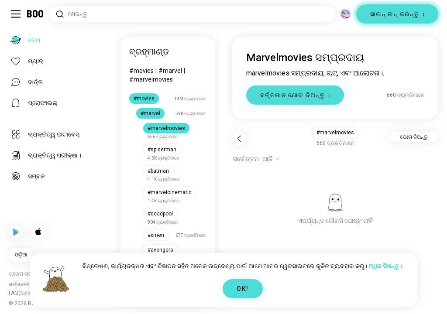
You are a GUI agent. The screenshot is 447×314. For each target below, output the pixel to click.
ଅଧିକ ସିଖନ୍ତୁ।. (385, 266)
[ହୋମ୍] (35, 14)
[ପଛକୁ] (239, 139)
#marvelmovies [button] (335, 133)
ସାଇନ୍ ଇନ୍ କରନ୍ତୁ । (397, 13)
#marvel (170, 70)
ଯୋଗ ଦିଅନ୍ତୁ (414, 137)
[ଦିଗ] (345, 14)
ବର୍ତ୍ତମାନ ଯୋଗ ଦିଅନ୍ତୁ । (295, 95)
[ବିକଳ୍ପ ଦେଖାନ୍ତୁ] (256, 159)
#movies (141, 70)
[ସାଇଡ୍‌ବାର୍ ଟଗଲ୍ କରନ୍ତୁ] (16, 14)
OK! (242, 288)
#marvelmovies (151, 79)
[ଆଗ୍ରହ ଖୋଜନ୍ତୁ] (192, 14)
